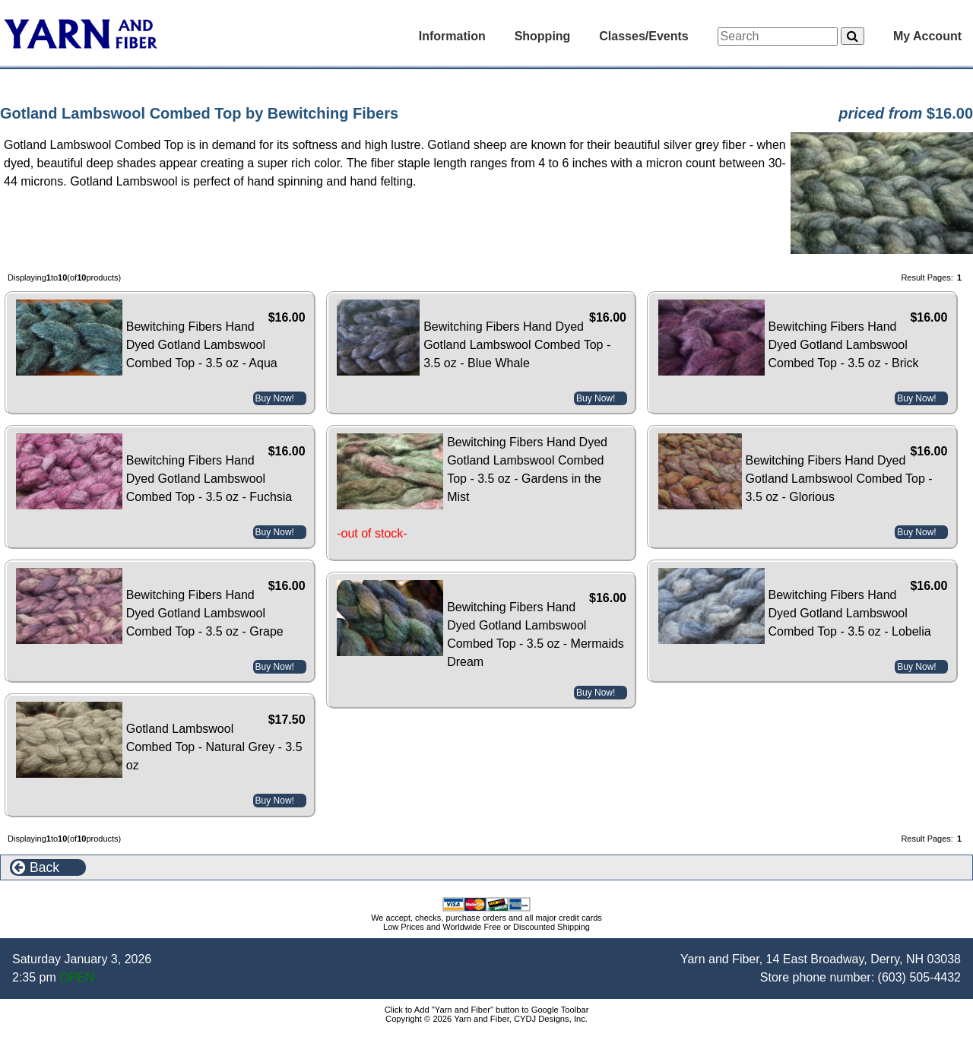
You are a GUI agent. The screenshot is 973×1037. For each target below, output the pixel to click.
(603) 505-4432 (919, 977)
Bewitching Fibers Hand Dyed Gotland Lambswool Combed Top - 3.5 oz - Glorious (839, 478)
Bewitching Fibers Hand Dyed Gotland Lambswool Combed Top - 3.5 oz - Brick (844, 344)
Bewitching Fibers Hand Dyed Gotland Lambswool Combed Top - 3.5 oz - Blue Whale (516, 344)
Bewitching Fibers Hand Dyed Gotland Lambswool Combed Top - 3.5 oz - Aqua (201, 344)
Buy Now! (274, 398)
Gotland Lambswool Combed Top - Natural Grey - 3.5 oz (214, 747)
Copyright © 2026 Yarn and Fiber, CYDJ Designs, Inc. (486, 1018)
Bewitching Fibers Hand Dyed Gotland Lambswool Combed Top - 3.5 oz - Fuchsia (209, 478)
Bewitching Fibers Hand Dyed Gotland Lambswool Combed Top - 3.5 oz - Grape (205, 613)
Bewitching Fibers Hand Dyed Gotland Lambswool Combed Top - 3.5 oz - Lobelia (850, 613)
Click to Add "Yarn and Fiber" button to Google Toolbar (487, 1009)
